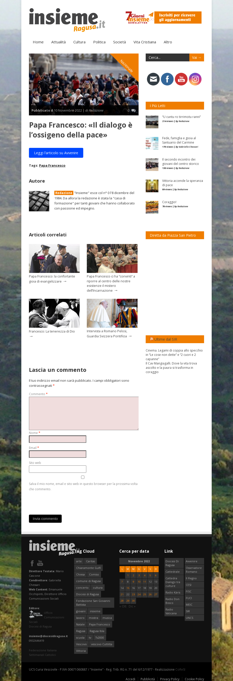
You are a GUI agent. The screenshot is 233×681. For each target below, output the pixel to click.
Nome (34, 432)
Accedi (130, 679)
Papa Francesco (52, 165)
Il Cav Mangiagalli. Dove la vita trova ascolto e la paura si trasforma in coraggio (171, 367)
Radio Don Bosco (172, 600)
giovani (81, 611)
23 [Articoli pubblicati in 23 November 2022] (133, 594)
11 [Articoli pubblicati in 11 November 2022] (144, 581)
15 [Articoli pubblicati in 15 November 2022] (127, 587)
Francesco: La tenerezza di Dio (52, 331)
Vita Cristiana (145, 41)
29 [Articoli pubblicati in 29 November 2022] (127, 600)
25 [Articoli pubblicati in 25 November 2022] (144, 594)
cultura (98, 587)
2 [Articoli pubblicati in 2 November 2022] (133, 575)
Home (38, 41)
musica (107, 617)
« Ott (122, 606)
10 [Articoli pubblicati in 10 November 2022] (139, 581)
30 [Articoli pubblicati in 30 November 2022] (133, 600)
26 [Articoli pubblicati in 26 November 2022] (150, 594)
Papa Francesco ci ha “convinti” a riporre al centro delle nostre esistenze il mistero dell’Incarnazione (111, 283)
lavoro (80, 617)
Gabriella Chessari (188, 146)
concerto (82, 587)
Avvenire (191, 561)
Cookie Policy (194, 679)
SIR (188, 611)
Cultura (79, 41)
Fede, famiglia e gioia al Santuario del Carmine (179, 140)
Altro (168, 41)
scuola (80, 637)
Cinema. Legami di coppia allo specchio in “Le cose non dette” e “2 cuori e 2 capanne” (174, 354)
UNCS (189, 617)
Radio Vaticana (171, 611)
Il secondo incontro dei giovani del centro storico (180, 161)
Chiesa (80, 574)
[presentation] (67, 501)
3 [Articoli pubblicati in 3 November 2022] (139, 575)
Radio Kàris (172, 592)
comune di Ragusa (88, 581)
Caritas (90, 561)
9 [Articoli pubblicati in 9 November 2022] (133, 581)
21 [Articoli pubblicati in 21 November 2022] (122, 594)
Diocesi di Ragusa (87, 594)
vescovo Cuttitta (101, 644)
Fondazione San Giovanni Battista (93, 602)
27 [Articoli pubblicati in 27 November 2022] (155, 594)
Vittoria (81, 650)
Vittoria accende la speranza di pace (182, 182)
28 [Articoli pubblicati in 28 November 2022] (122, 600)
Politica (99, 41)
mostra (93, 617)
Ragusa (80, 631)
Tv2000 (99, 637)
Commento (38, 394)
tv (90, 637)
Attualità (58, 41)
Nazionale (126, 65)
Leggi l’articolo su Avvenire (56, 152)
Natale (80, 624)
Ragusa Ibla (97, 631)
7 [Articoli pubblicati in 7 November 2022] (122, 581)
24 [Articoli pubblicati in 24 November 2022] (139, 594)
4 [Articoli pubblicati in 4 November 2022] (144, 575)
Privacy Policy (169, 679)
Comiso (94, 574)
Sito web (35, 462)
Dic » (132, 606)
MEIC (189, 604)
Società (119, 41)
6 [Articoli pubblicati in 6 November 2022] (156, 575)
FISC (188, 591)
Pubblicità (148, 679)
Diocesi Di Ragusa (172, 563)
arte (79, 561)
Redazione (63, 192)
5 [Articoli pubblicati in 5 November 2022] (150, 575)
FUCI (189, 598)
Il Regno (191, 578)
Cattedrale (172, 571)
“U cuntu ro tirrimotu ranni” (181, 116)
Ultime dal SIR (165, 339)
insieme (95, 611)
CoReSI (180, 669)
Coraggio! (169, 202)
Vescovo (81, 644)
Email (34, 447)
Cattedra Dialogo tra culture (172, 581)
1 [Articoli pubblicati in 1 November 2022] (128, 575)
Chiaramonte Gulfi (88, 567)
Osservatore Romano (194, 569)
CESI (188, 584)
